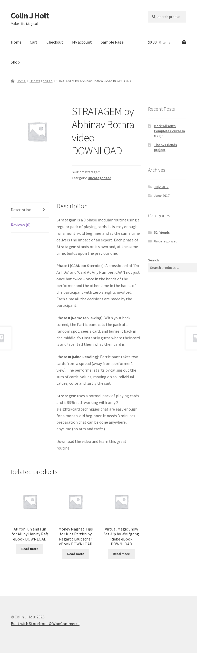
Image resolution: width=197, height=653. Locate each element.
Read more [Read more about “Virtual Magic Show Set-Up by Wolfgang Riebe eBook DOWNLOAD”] (121, 554)
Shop (15, 62)
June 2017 (162, 195)
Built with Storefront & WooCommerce (45, 623)
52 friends (162, 232)
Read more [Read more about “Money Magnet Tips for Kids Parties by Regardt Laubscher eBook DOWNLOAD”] (75, 554)
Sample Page (112, 42)
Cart (33, 42)
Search (153, 260)
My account (82, 42)
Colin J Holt (30, 16)
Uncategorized (41, 81)
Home (16, 42)
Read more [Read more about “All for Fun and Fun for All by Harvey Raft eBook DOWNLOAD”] (29, 548)
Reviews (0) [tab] (21, 224)
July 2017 (161, 187)
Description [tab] (21, 209)
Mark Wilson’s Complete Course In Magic (169, 131)
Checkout (54, 42)
